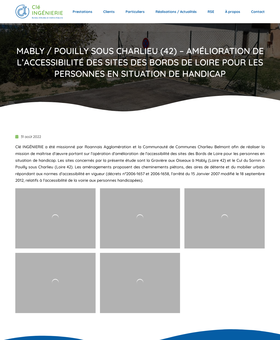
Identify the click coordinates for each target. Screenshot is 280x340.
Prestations (82, 11)
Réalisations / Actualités (176, 11)
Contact (258, 11)
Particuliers (135, 11)
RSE (211, 11)
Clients (109, 11)
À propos (232, 11)
